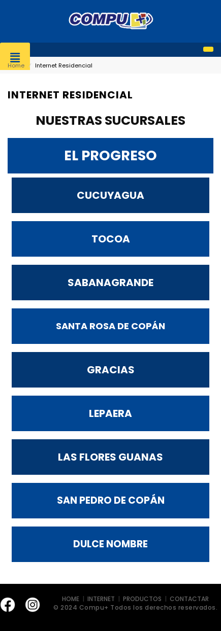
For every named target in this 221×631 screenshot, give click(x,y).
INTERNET (101, 598)
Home (16, 65)
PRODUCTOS (142, 598)
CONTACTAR (189, 598)
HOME (71, 598)
